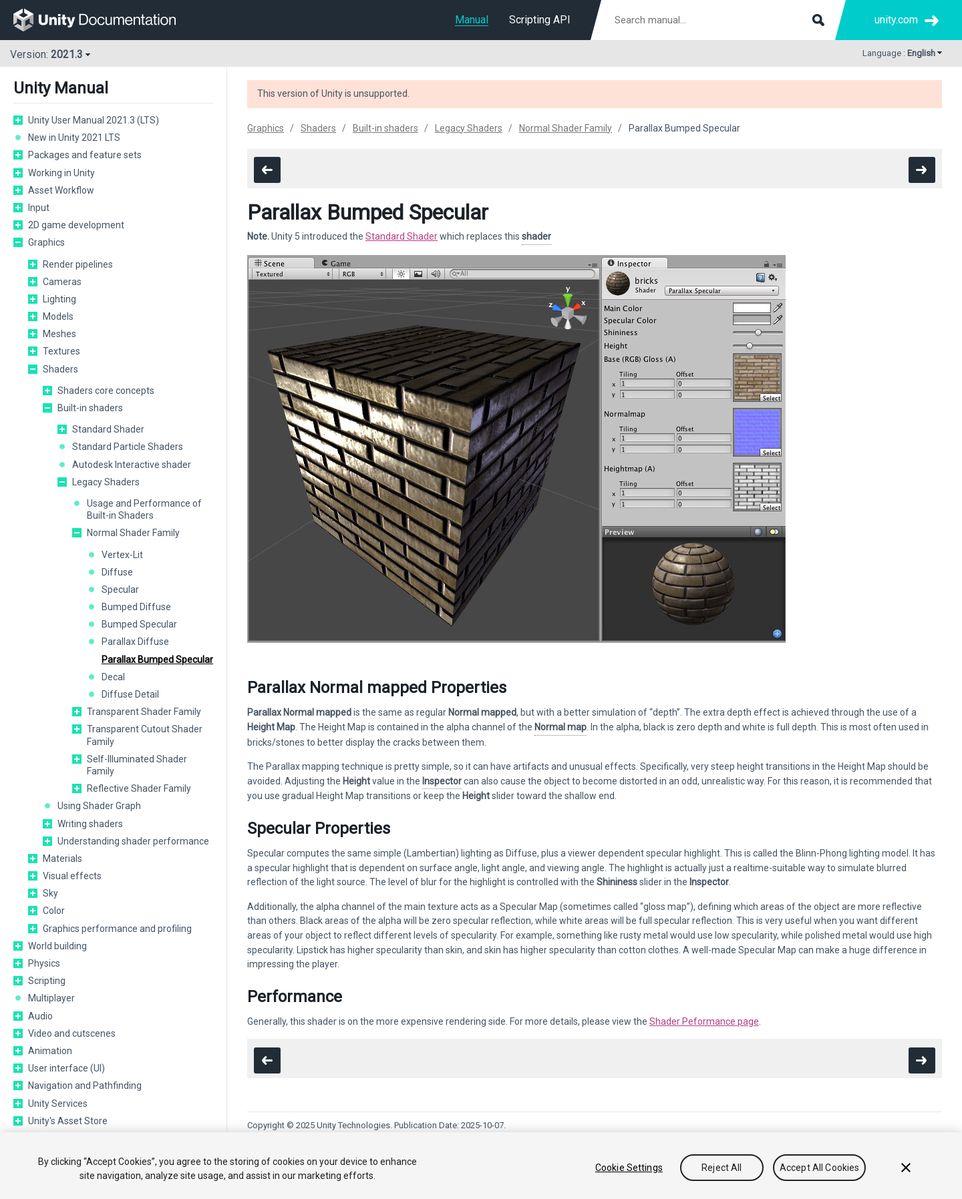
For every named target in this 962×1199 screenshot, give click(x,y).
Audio (40, 1016)
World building (57, 946)
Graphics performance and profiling (117, 928)
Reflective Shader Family (139, 788)
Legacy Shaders (106, 482)
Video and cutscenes (72, 1033)
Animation (50, 1050)
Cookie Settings (629, 1167)
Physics (44, 963)
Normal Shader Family (133, 532)
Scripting (46, 980)
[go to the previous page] (267, 170)
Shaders (60, 369)
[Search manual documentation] (718, 20)
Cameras (62, 281)
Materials (62, 858)
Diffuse (117, 572)
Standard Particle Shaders (127, 446)
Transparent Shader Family (144, 711)
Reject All (721, 1167)
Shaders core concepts (105, 390)
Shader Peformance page (704, 1021)
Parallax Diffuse (135, 641)
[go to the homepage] (103, 20)
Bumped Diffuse (136, 607)
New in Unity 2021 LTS (74, 137)
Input (38, 207)
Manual (471, 19)
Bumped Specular (139, 624)
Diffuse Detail (130, 694)
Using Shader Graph (99, 805)
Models (58, 316)
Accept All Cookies (820, 1167)
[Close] (906, 1167)
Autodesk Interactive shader (131, 464)
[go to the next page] (922, 170)
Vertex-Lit (122, 554)
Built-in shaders (90, 408)
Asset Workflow (61, 190)
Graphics (46, 242)
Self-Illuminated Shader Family (137, 765)
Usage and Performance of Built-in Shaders (144, 509)
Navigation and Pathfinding (85, 1085)
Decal (113, 677)
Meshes (59, 333)
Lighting (59, 299)
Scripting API (540, 19)
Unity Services (58, 1103)
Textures (61, 351)
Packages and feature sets (85, 155)
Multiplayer (51, 998)
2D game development (76, 225)
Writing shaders (90, 823)
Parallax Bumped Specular (157, 659)
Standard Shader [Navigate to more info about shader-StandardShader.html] (401, 236)
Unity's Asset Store (68, 1121)
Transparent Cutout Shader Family (144, 735)
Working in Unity (61, 173)
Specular (120, 589)
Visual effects (72, 876)
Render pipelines (78, 264)
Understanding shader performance (133, 841)
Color (54, 910)
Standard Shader (108, 429)
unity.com (896, 19)
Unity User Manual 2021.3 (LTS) (93, 120)
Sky (50, 893)
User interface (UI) (66, 1068)
